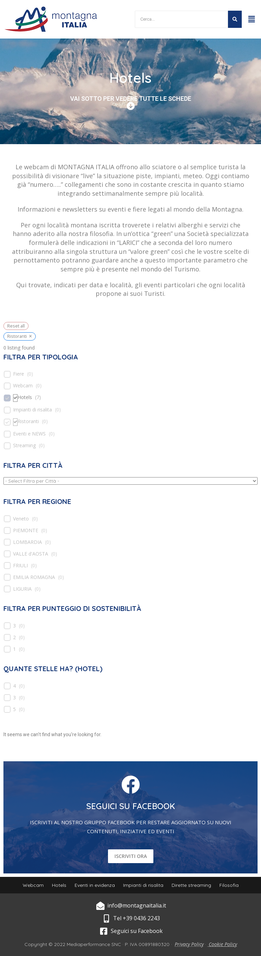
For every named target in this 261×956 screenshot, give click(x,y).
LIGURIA (22, 589)
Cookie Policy (223, 944)
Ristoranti (28, 421)
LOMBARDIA (27, 542)
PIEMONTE (25, 530)
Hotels (25, 397)
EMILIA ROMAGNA (34, 577)
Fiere (18, 374)
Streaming (24, 445)
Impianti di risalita (32, 410)
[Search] (181, 19)
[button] (252, 19)
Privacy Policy (189, 944)
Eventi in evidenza (95, 885)
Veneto (21, 519)
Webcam (23, 386)
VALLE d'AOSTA (30, 554)
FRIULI (20, 565)
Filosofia (229, 885)
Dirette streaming (191, 885)
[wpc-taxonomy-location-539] (130, 481)
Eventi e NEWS (29, 434)
